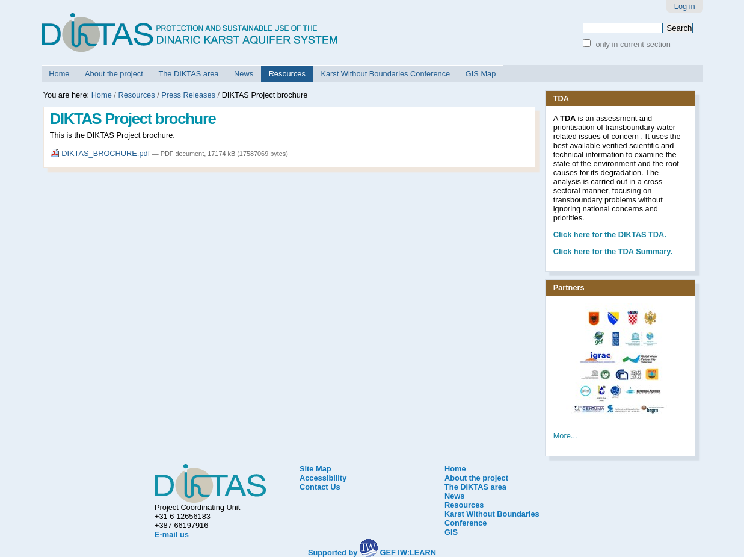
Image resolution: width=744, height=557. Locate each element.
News (243, 73)
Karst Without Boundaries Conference (385, 73)
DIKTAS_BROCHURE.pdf (101, 153)
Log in (684, 6)
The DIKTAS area (188, 73)
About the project (114, 73)
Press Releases (188, 94)
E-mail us (172, 534)
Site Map (315, 468)
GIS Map (481, 73)
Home (59, 73)
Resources (287, 73)
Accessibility (323, 477)
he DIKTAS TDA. (609, 234)
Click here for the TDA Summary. (612, 251)
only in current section (632, 44)
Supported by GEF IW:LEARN (372, 552)
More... (565, 435)
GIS (451, 532)
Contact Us (320, 486)
